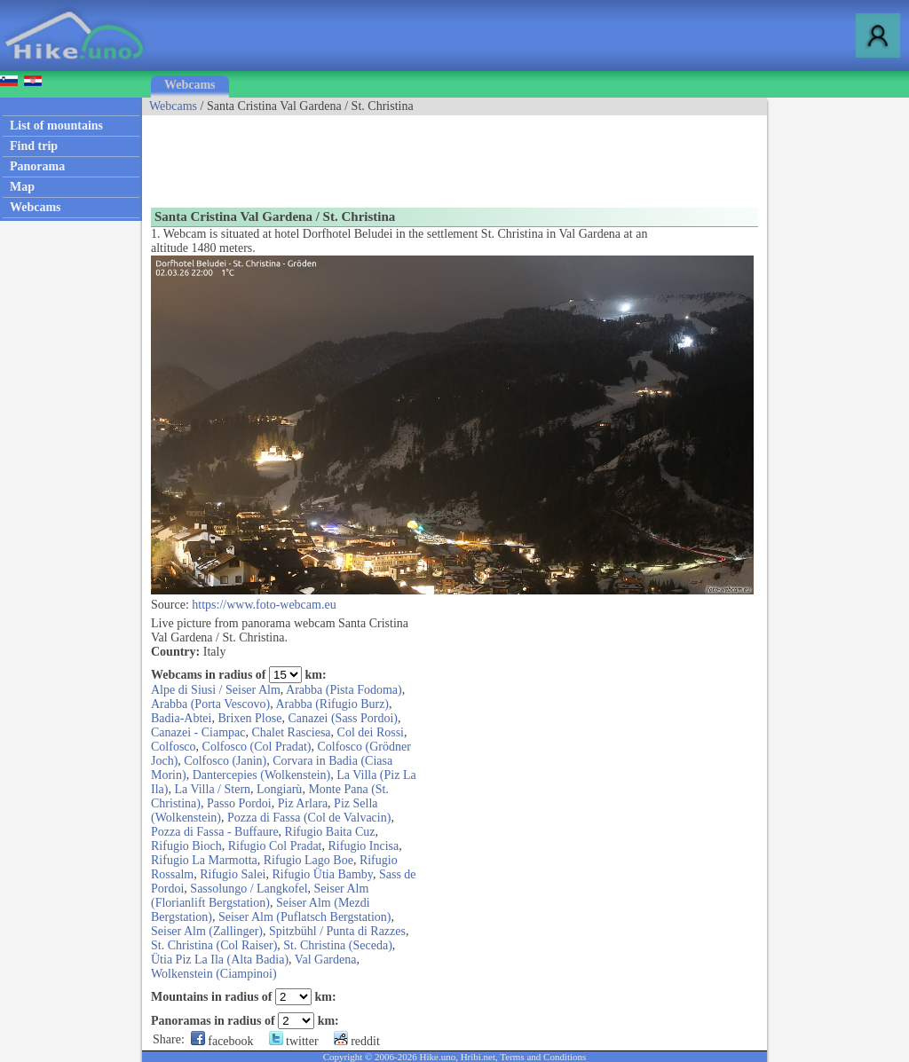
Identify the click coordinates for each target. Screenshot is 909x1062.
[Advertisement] (465, 155)
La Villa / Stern (212, 789)
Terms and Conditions (543, 1056)
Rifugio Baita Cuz (330, 831)
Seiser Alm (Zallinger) (207, 931)
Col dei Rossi (370, 732)
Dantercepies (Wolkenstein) (262, 775)
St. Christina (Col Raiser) (214, 945)
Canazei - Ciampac (198, 732)
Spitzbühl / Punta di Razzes (337, 931)
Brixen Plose (249, 718)
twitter (294, 1041)
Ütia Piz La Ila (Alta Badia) (220, 959)
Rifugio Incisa (363, 846)
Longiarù (279, 789)
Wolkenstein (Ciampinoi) (214, 973)
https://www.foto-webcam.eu (264, 604)
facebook (222, 1041)
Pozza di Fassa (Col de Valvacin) (309, 817)
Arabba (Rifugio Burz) (333, 704)
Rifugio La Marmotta (204, 860)
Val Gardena (326, 959)
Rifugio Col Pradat (275, 846)
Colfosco (173, 746)
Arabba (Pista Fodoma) (344, 689)
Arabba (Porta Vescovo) (210, 704)
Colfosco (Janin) (225, 760)
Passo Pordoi (239, 803)
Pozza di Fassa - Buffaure (215, 831)
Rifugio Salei (232, 874)
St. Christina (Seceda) (337, 945)
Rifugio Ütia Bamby (323, 874)
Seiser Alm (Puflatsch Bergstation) (304, 917)
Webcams (190, 84)
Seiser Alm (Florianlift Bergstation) (259, 895)
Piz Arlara (303, 803)
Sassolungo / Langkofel (248, 888)
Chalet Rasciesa (291, 732)
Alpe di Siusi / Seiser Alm (216, 689)
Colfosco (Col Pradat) (257, 746)
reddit (357, 1041)
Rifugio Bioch (186, 846)
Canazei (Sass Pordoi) (343, 718)
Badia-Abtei (181, 718)
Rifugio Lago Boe (308, 860)
